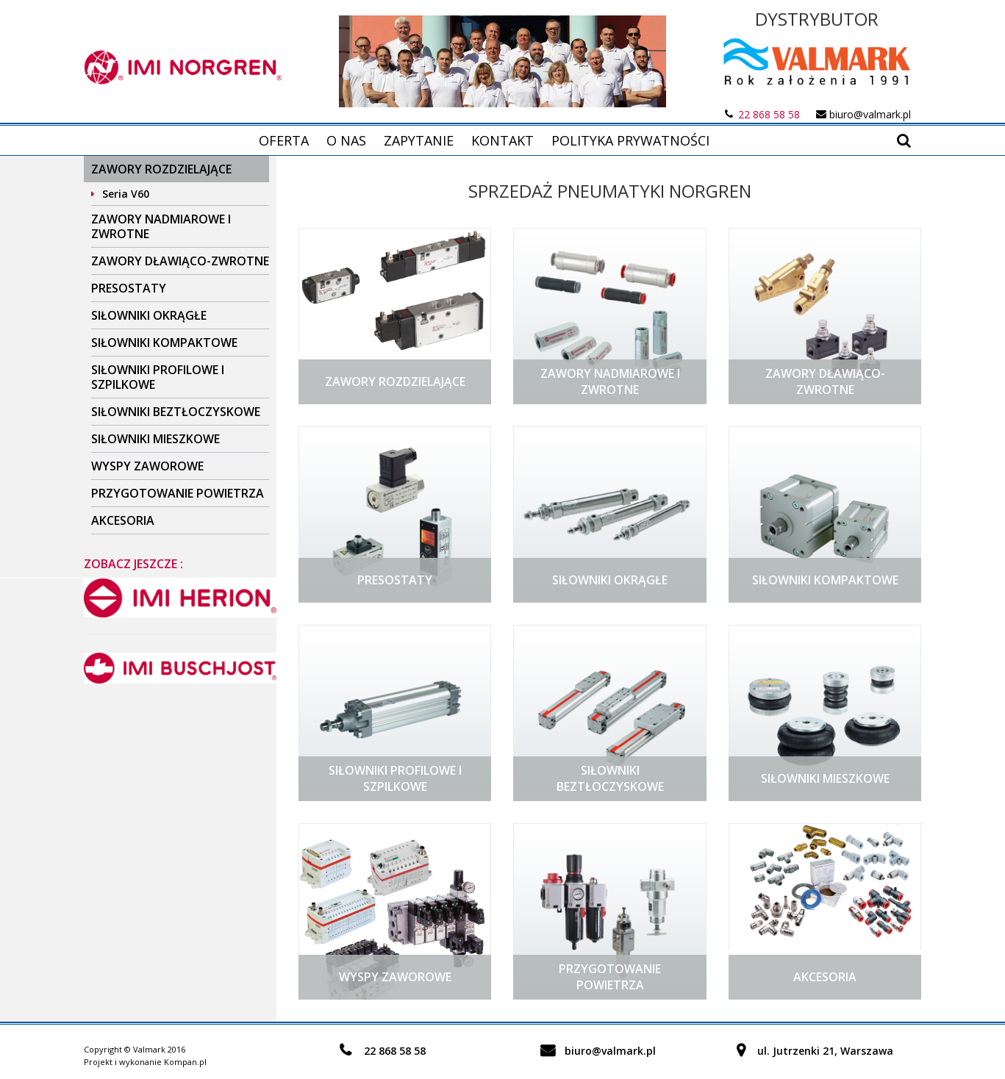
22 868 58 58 (769, 114)
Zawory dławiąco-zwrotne (180, 261)
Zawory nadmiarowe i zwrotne (161, 226)
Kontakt (502, 140)
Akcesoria (122, 520)
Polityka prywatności (630, 140)
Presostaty (128, 288)
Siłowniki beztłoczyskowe (175, 412)
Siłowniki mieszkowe (155, 439)
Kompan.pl (185, 1061)
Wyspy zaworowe (147, 466)
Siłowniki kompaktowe (164, 342)
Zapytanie (419, 140)
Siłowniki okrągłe (149, 315)
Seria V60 (125, 194)
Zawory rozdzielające (161, 169)
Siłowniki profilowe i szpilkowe (157, 377)
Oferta (284, 140)
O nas (346, 140)
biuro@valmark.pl (870, 114)
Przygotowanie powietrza (177, 493)
